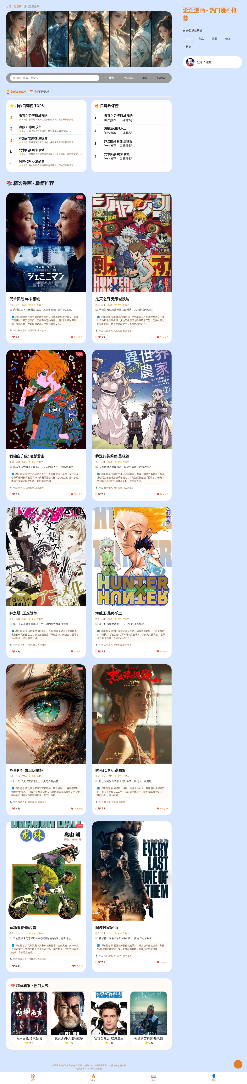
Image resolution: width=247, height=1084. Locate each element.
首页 (8, 6)
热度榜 (17, 6)
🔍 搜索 (109, 77)
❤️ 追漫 (16, 337)
